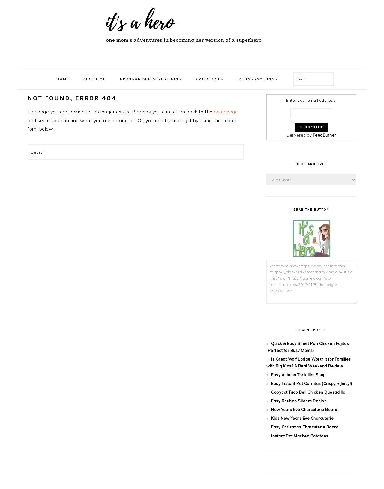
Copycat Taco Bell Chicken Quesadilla (308, 392)
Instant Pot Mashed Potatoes (299, 436)
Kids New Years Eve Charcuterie (302, 418)
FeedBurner (324, 135)
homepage (226, 112)
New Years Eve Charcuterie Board (304, 409)
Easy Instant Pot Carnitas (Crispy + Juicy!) (311, 383)
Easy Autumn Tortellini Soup (298, 374)
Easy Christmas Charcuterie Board (304, 426)
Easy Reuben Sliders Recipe (299, 400)
